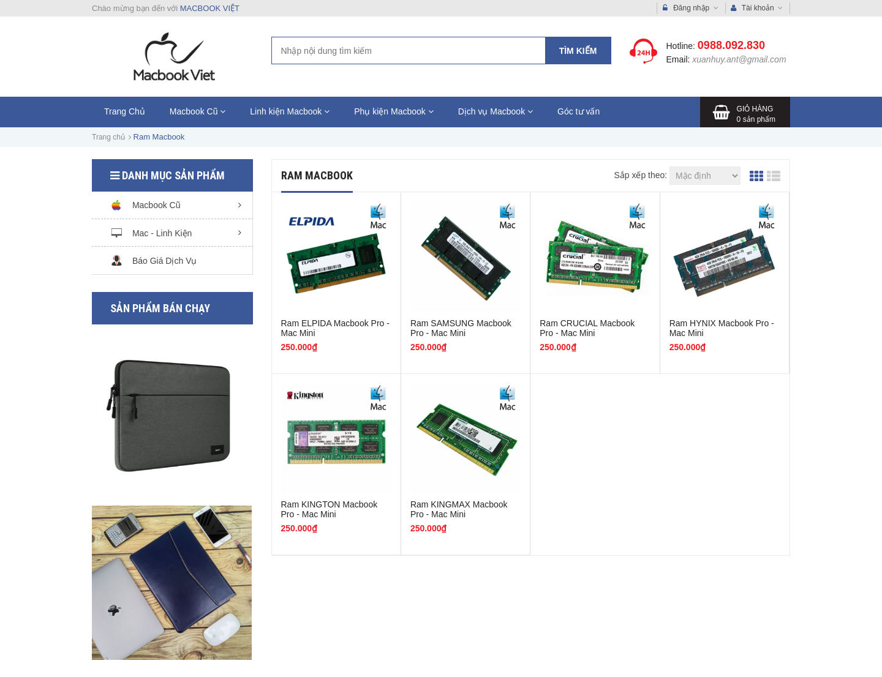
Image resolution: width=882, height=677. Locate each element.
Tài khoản (757, 8)
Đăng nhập (690, 8)
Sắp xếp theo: (640, 175)
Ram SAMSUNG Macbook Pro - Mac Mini (460, 328)
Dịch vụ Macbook (495, 111)
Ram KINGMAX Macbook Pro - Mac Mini (459, 509)
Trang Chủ (124, 111)
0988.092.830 (731, 45)
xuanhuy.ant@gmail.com (739, 59)
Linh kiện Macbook (290, 111)
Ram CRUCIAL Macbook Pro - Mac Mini (587, 328)
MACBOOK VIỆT (209, 8)
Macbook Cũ (197, 111)
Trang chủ (108, 137)
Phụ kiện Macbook (394, 111)
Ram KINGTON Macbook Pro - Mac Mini (329, 509)
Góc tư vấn (578, 111)
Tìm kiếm (578, 51)
